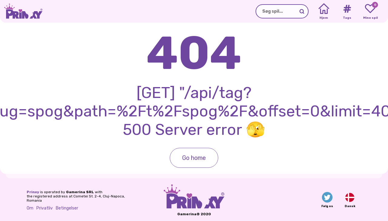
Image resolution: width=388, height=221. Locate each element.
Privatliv (44, 208)
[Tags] (347, 11)
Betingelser (67, 208)
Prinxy (33, 192)
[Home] (324, 11)
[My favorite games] (370, 11)
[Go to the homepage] (21, 11)
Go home (194, 157)
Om (30, 208)
